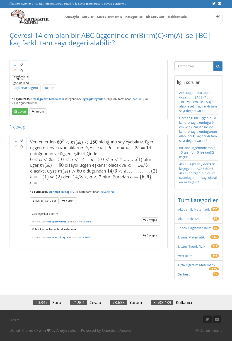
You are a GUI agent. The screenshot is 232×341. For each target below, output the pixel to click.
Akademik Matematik (194, 209)
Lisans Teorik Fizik (191, 246)
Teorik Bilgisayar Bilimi (195, 228)
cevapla (152, 220)
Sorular (88, 16)
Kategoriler (134, 16)
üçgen (49, 88)
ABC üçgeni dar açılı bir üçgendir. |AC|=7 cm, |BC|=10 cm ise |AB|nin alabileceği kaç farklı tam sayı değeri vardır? (198, 102)
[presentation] (77, 142)
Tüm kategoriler (198, 200)
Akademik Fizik (189, 219)
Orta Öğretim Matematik (47, 99)
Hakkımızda (177, 16)
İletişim (14, 320)
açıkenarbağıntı (26, 88)
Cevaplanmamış (109, 16)
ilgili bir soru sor (45, 201)
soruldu (137, 99)
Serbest (184, 274)
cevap (22, 112)
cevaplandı (107, 192)
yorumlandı (85, 221)
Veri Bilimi (185, 256)
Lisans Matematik (191, 237)
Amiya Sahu (66, 330)
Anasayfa (72, 16)
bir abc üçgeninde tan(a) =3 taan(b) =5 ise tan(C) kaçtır (197, 152)
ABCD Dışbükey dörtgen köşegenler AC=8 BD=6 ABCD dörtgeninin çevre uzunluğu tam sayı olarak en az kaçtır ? (198, 173)
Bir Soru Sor (155, 16)
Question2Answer (117, 330)
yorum (40, 112)
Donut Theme (21, 330)
